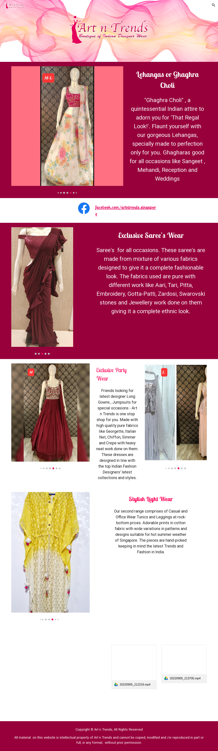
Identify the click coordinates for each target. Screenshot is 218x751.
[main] (167, 79)
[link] (134, 667)
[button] (213, 5)
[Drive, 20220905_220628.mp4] (83, 667)
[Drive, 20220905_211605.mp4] (33, 667)
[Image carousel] (67, 130)
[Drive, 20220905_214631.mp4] (151, 596)
